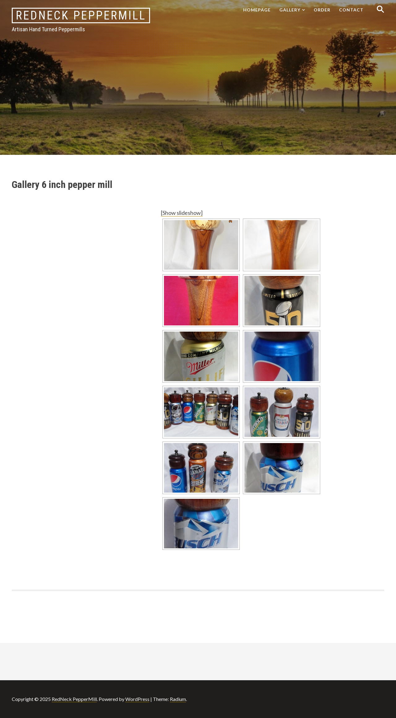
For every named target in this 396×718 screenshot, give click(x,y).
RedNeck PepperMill (81, 15)
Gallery (289, 9)
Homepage (257, 9)
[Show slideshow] (182, 212)
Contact (351, 9)
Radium (178, 699)
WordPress (137, 699)
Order (322, 9)
